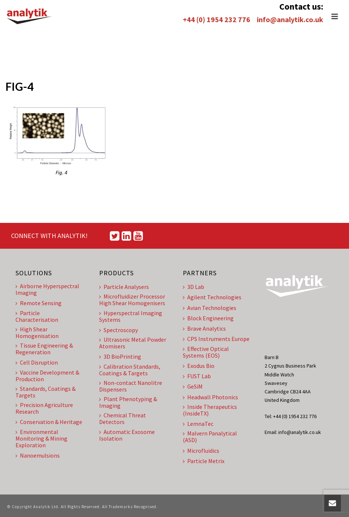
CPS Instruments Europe (216, 338)
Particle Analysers (124, 286)
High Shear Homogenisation (37, 332)
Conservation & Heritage (48, 421)
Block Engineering (208, 318)
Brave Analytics (204, 328)
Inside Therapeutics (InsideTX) (210, 410)
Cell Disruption (36, 362)
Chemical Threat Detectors (122, 418)
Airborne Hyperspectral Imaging (47, 289)
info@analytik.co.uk (290, 19)
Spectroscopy (118, 330)
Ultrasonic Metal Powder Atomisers (132, 342)
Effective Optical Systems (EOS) (206, 352)
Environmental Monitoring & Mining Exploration (41, 438)
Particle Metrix (203, 461)
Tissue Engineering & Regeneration (44, 348)
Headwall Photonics (210, 397)
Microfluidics (201, 450)
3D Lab (193, 286)
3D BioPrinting (120, 356)
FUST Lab (197, 376)
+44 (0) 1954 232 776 (216, 19)
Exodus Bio (198, 365)
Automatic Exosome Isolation (127, 435)
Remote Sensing (38, 303)
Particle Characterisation (36, 316)
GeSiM (193, 386)
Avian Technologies (209, 307)
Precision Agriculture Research (44, 408)
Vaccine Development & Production (47, 375)
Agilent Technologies (212, 297)
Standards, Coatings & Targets (45, 392)
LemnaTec (198, 423)
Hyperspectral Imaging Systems (130, 316)
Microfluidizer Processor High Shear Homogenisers (132, 299)
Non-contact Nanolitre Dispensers (130, 386)
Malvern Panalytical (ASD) (210, 436)
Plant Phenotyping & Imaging (128, 402)
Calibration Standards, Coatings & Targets (129, 369)
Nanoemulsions (37, 455)
